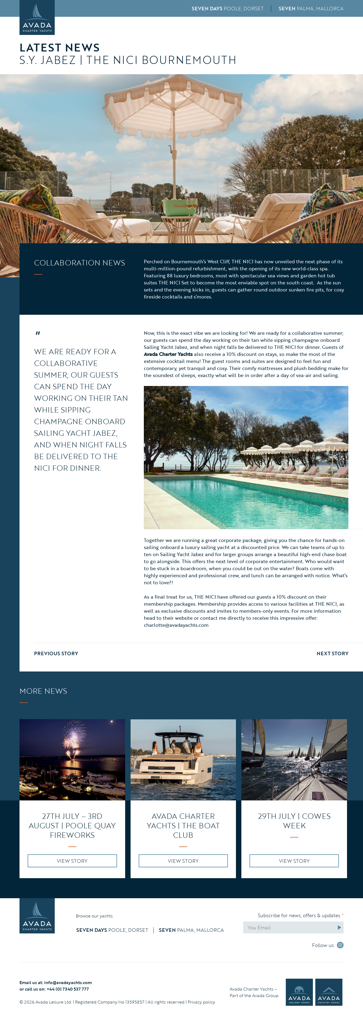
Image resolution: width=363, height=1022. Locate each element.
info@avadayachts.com (68, 982)
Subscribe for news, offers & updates (300, 915)
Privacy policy (201, 1002)
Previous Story (56, 653)
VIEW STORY (72, 860)
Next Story (332, 653)
